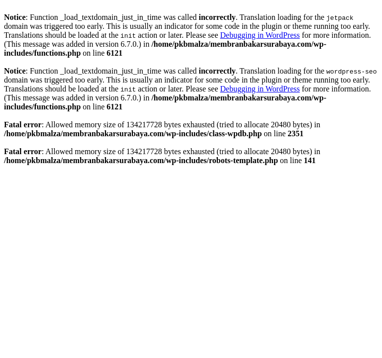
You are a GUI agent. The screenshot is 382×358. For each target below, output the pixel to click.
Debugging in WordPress (260, 35)
